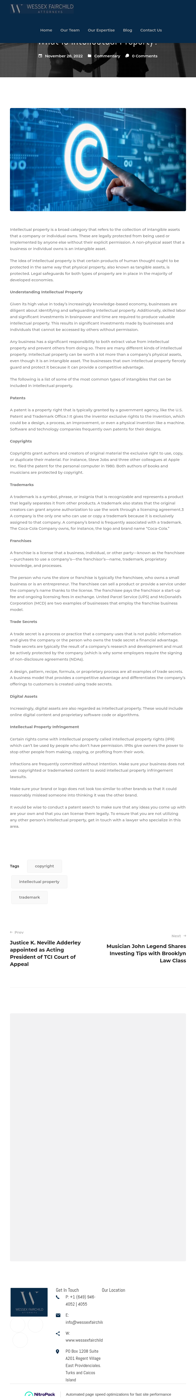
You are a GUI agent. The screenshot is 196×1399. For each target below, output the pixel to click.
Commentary (107, 55)
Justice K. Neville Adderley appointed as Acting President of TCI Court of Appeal (50, 948)
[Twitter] (35, 1324)
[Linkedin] (20, 1340)
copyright (44, 866)
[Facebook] (17, 1324)
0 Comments (144, 55)
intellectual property (39, 881)
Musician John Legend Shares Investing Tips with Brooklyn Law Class (145, 948)
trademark (29, 897)
